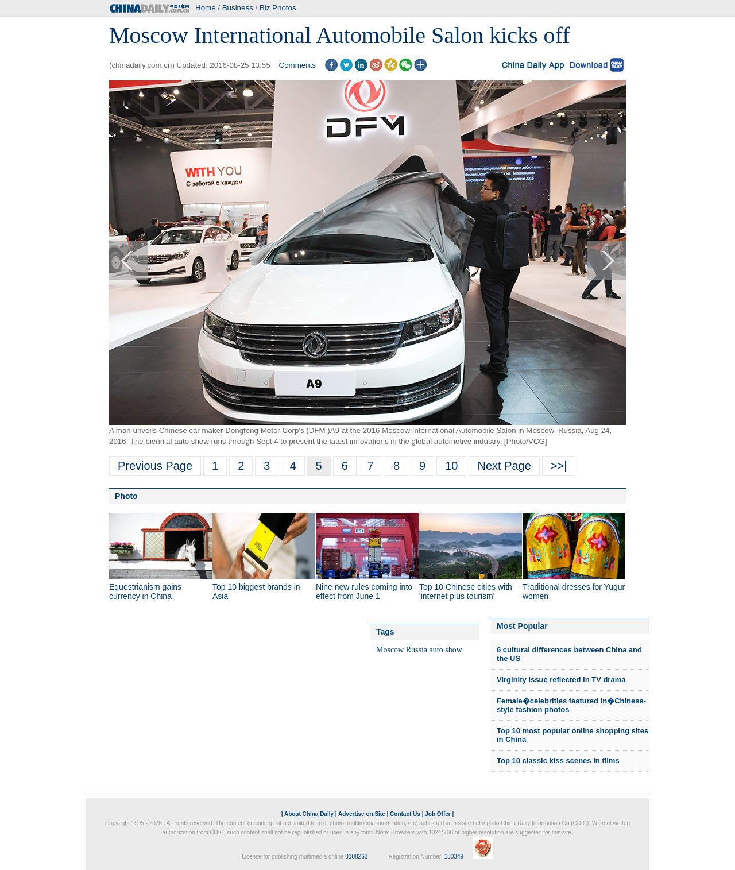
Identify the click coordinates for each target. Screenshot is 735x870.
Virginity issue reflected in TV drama (561, 679)
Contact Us (405, 814)
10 (451, 465)
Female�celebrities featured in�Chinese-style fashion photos (571, 705)
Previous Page (155, 465)
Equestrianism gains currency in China (145, 591)
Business (237, 7)
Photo (126, 496)
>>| (559, 465)
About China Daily (309, 814)
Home (205, 7)
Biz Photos (278, 7)
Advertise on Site (361, 814)
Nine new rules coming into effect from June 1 (364, 591)
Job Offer (437, 814)
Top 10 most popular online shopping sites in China (572, 735)
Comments (297, 65)
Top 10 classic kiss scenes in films (558, 760)
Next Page (504, 465)
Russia (416, 649)
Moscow (390, 649)
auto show (446, 649)
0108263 (356, 856)
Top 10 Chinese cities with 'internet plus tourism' (465, 591)
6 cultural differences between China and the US (569, 654)
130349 (453, 856)
